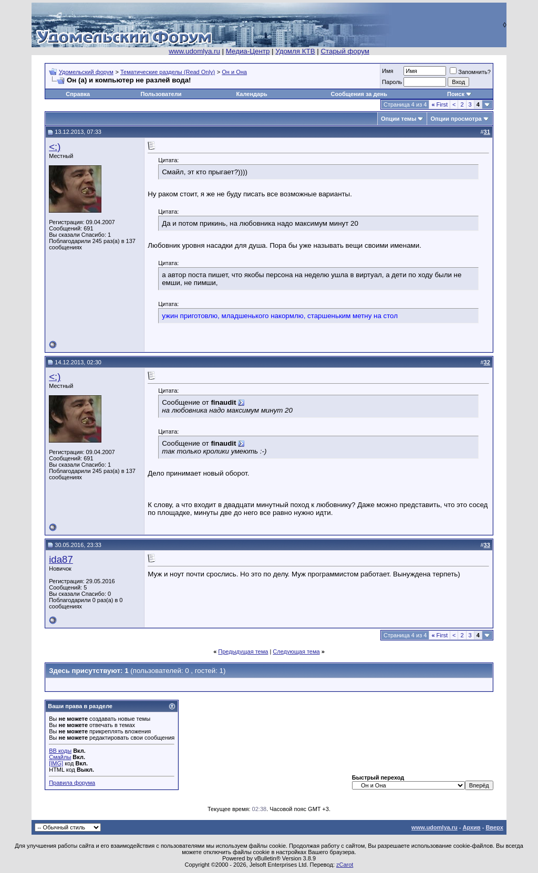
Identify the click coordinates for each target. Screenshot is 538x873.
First (439, 104)
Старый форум (344, 51)
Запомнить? (470, 72)
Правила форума (72, 783)
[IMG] (56, 763)
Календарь (251, 94)
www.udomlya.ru (194, 51)
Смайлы (60, 757)
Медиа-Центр (248, 51)
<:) (54, 146)
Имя (387, 71)
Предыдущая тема (243, 651)
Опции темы (398, 118)
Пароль (392, 82)
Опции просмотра (455, 118)
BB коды (60, 751)
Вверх (494, 827)
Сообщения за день (359, 94)
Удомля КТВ (295, 51)
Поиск (455, 94)
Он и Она (234, 72)
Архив (471, 827)
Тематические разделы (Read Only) (167, 72)
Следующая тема (296, 651)
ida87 (61, 559)
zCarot (344, 864)
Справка (78, 94)
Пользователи (160, 94)
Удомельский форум (86, 72)
